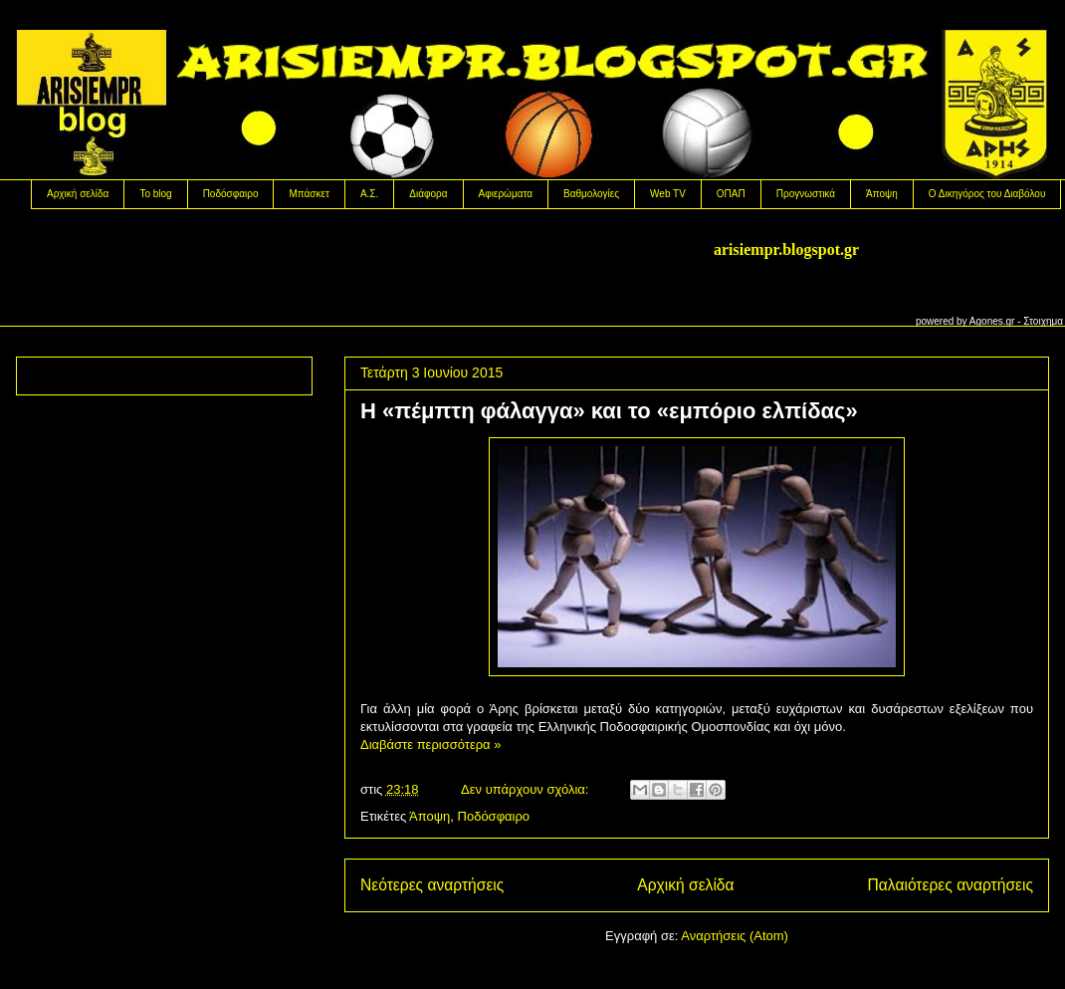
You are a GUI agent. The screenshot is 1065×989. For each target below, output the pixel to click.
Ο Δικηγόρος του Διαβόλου (987, 193)
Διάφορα (428, 193)
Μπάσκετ (308, 193)
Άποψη (882, 193)
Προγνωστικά (805, 193)
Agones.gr (992, 321)
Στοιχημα (1043, 321)
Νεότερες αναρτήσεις (432, 884)
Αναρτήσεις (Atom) (734, 935)
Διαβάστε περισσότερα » (430, 744)
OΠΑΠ (731, 193)
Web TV (668, 193)
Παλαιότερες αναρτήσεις (950, 884)
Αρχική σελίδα (77, 193)
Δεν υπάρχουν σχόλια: (526, 789)
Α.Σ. (369, 193)
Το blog (155, 193)
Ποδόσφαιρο (231, 193)
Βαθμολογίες (591, 193)
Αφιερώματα (505, 193)
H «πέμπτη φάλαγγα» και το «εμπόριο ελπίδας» (609, 410)
